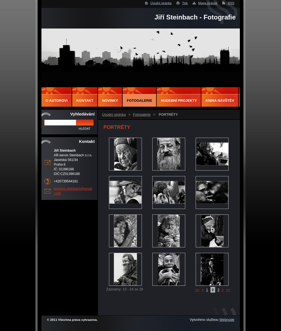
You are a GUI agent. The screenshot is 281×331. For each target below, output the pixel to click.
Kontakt (84, 100)
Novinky (110, 100)
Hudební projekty (179, 100)
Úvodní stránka (161, 3)
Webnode (226, 320)
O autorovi (57, 100)
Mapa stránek (207, 3)
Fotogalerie (142, 114)
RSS (231, 3)
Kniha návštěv (220, 100)
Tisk (185, 3)
